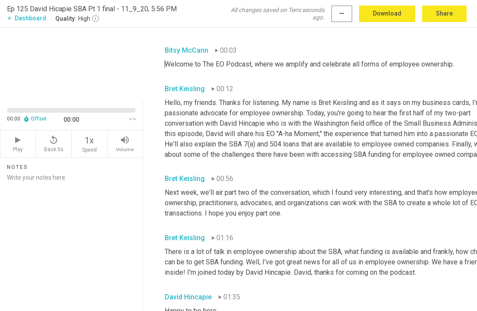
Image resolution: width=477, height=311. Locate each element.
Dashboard (26, 18)
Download (387, 13)
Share (444, 13)
